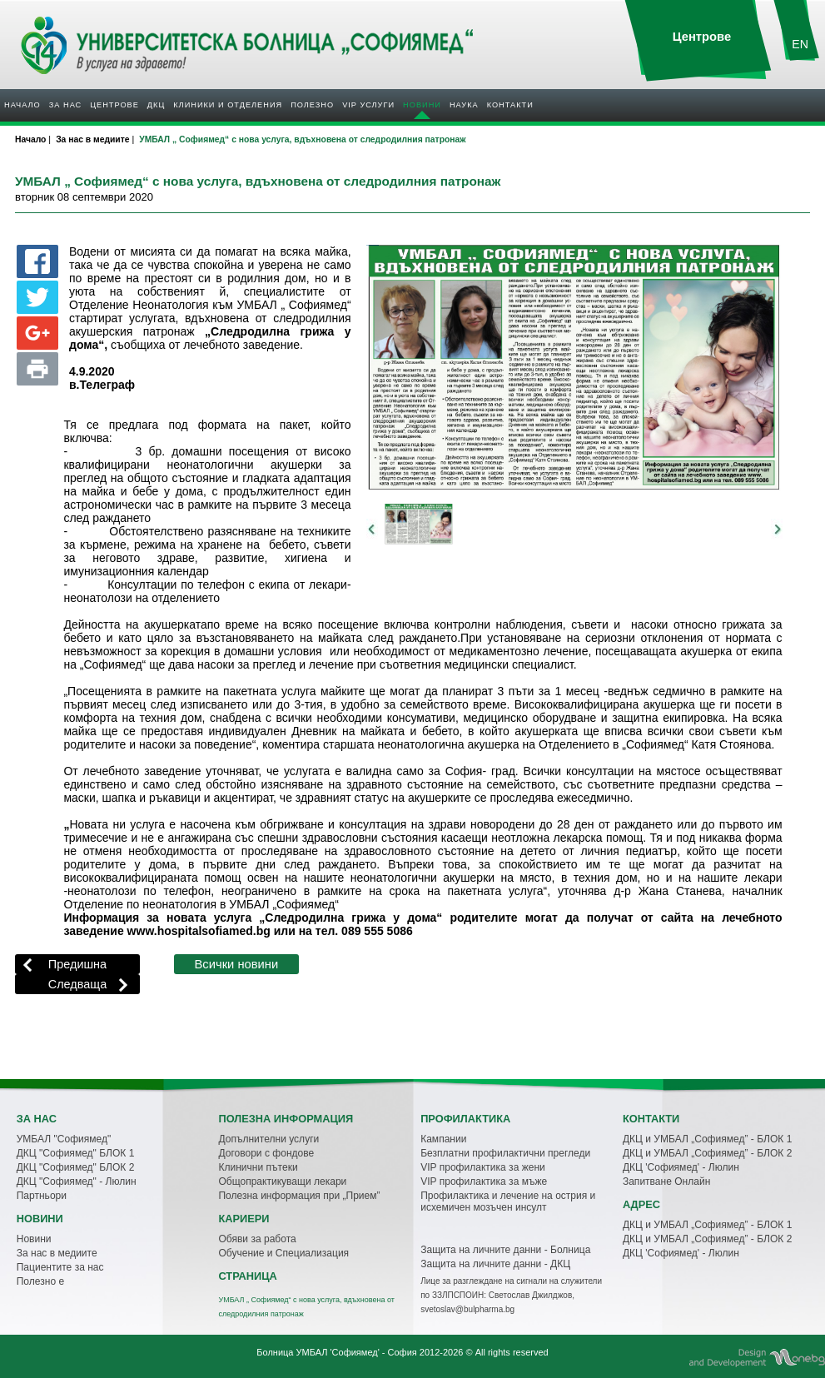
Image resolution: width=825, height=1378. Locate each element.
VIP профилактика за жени (482, 1167)
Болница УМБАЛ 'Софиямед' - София (336, 1352)
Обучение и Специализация (283, 1253)
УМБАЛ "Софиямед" (64, 1139)
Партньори (42, 1195)
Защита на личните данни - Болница (505, 1250)
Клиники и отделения (227, 105)
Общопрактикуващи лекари (282, 1181)
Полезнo (312, 105)
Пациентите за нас (60, 1267)
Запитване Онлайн (666, 1181)
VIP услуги (368, 105)
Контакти (510, 105)
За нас (65, 105)
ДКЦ (156, 105)
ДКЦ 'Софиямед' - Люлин (681, 1167)
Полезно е (40, 1281)
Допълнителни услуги (268, 1139)
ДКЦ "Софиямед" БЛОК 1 (76, 1153)
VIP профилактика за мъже (483, 1181)
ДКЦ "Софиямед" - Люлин (77, 1181)
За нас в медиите (57, 1253)
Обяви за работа (257, 1239)
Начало (22, 105)
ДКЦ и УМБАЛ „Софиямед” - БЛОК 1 (707, 1139)
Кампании (443, 1139)
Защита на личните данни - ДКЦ (495, 1264)
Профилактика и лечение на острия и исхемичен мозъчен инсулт (507, 1201)
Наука (464, 105)
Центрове (114, 105)
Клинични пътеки (257, 1167)
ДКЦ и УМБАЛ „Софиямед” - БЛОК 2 (707, 1153)
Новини (422, 105)
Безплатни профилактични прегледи (505, 1153)
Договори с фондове (266, 1153)
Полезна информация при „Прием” (299, 1195)
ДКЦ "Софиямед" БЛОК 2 (76, 1167)
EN (800, 44)
